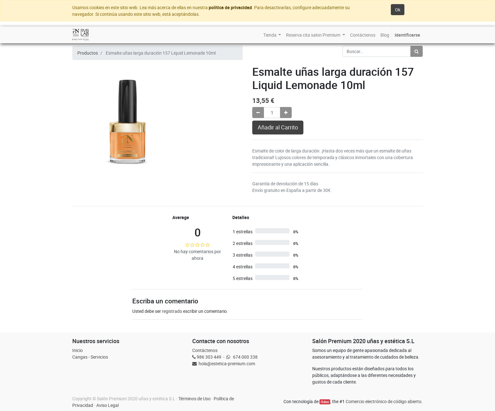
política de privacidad (230, 7)
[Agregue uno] (286, 112)
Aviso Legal (107, 405)
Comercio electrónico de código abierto (383, 401)
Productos (87, 53)
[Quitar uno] (258, 112)
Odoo (325, 402)
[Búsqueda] (416, 51)
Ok (397, 10)
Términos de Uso (194, 399)
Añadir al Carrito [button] (278, 127)
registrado (172, 311)
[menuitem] (272, 35)
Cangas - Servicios (90, 357)
